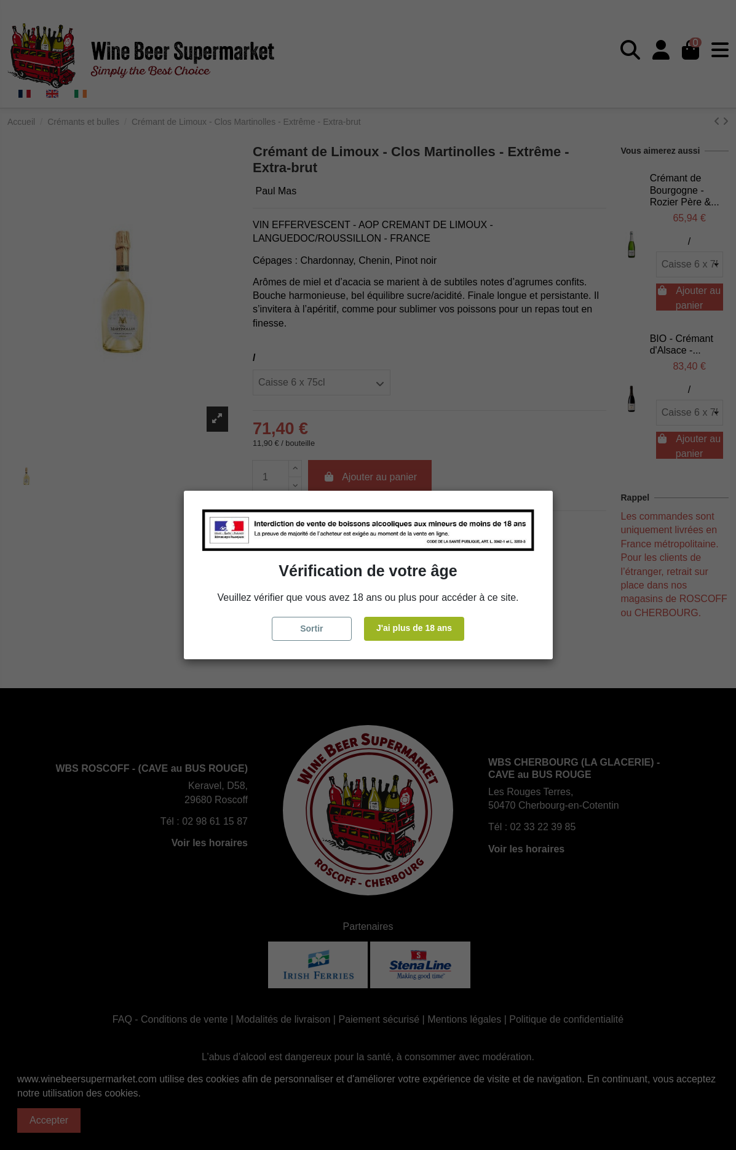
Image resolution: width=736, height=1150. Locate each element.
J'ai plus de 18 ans (414, 628)
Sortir (311, 628)
